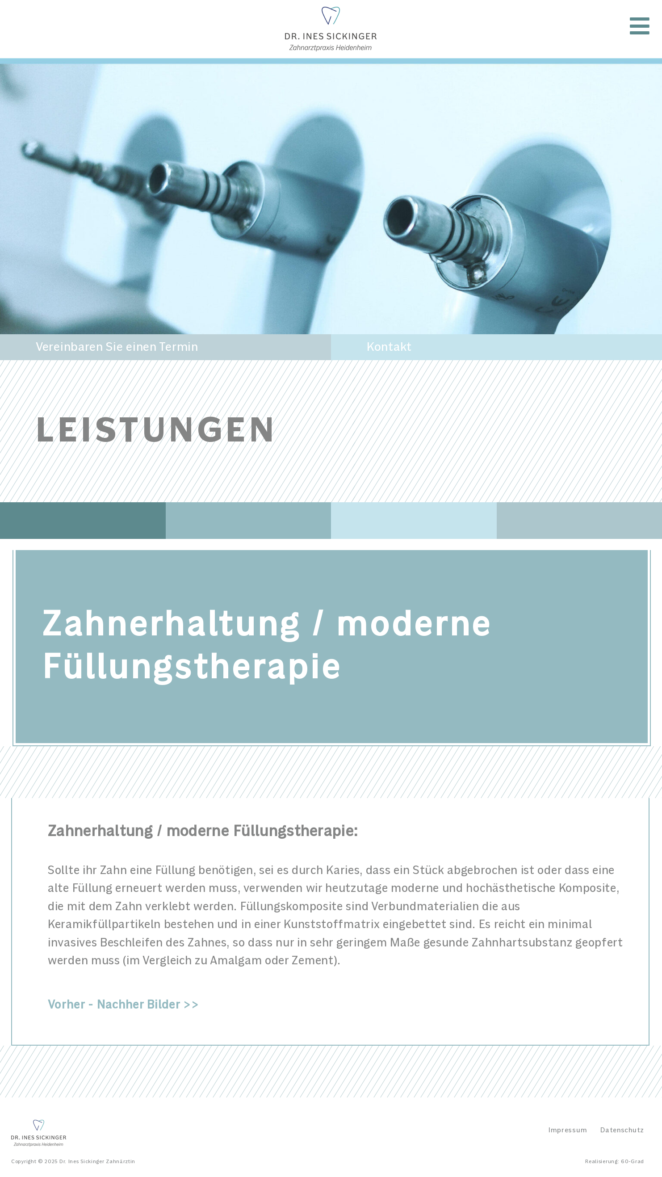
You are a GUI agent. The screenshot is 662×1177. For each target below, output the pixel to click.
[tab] (337, 982)
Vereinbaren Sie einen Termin (117, 347)
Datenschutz (622, 1130)
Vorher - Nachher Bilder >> (123, 1005)
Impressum (568, 1130)
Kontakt (389, 347)
